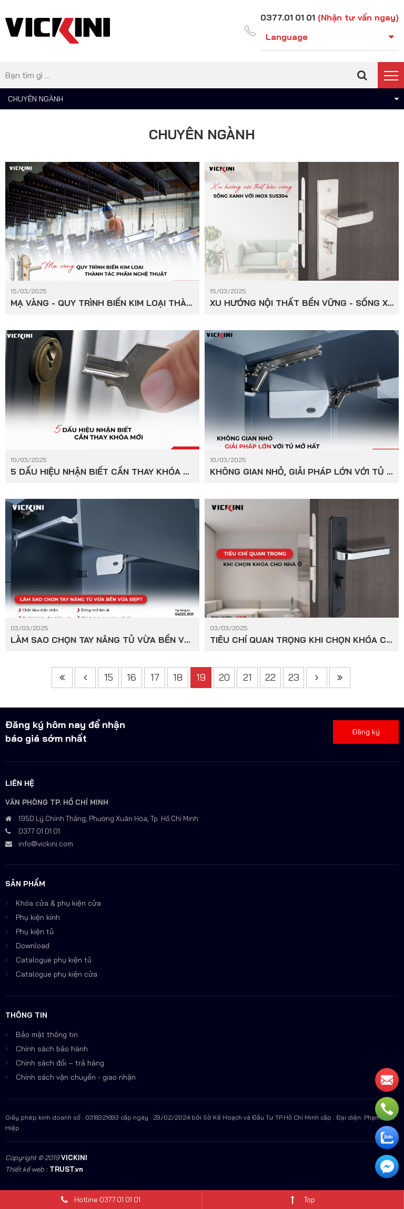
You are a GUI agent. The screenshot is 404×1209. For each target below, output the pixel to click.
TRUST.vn (66, 1169)
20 (224, 677)
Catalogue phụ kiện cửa (56, 974)
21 (247, 677)
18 (178, 677)
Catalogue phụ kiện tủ (54, 960)
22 (270, 677)
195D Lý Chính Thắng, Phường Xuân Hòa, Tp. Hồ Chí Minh (108, 818)
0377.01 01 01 (287, 17)
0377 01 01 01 (39, 831)
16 (131, 677)
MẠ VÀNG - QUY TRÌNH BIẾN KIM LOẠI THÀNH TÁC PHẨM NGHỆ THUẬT (102, 303)
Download (32, 945)
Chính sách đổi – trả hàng (60, 1063)
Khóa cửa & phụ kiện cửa (58, 903)
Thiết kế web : (26, 1169)
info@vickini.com (45, 843)
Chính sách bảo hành (52, 1048)
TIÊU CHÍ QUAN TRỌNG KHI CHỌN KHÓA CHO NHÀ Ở (301, 639)
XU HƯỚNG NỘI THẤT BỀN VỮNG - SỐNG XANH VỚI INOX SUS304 (301, 303)
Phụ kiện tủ (35, 931)
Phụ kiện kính (38, 917)
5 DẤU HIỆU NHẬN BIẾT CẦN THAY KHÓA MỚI (102, 471)
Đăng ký (366, 731)
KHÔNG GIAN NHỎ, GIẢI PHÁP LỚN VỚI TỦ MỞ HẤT (301, 471)
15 (108, 677)
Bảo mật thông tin (47, 1034)
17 (154, 677)
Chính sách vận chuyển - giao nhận (76, 1077)
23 (293, 677)
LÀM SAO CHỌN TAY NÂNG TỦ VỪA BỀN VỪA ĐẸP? (102, 639)
